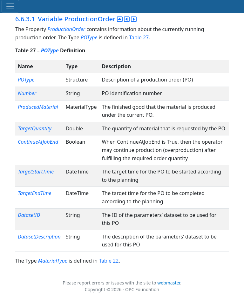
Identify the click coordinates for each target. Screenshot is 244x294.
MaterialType (52, 260)
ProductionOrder (66, 29)
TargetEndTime (34, 193)
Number (27, 93)
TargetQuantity (34, 128)
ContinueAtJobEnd (38, 141)
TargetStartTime (36, 171)
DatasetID (29, 215)
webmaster (168, 283)
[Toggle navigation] (10, 6)
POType (89, 37)
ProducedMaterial (38, 106)
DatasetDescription (39, 236)
